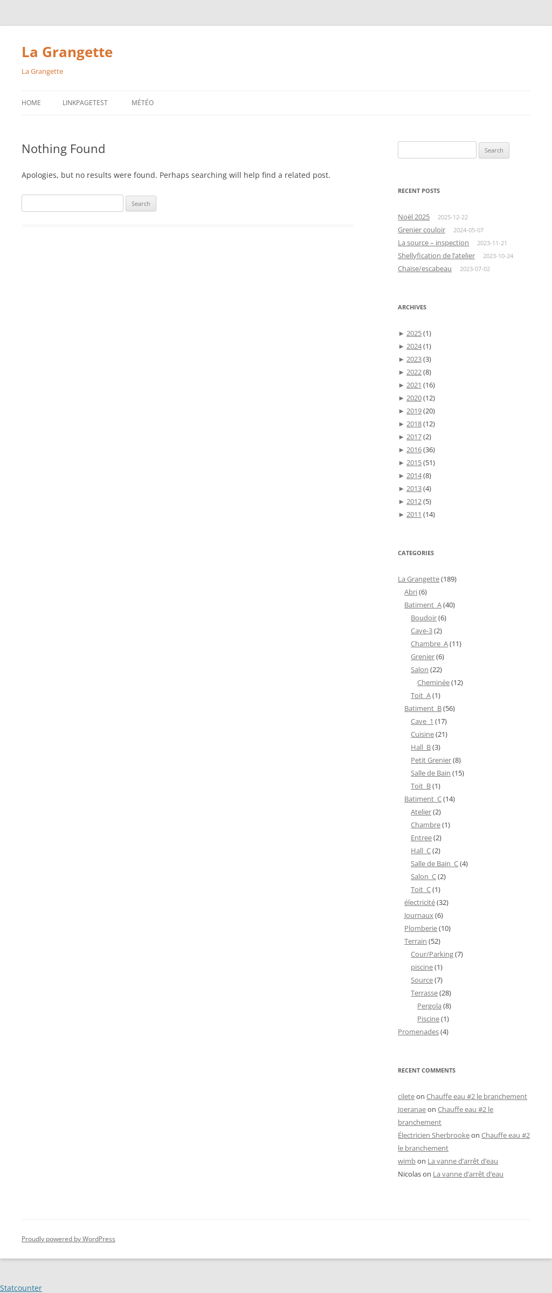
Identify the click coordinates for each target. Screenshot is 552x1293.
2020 (414, 398)
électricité (419, 902)
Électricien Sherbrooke (434, 1135)
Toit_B (421, 786)
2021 (414, 385)
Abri (410, 592)
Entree (421, 837)
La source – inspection (433, 242)
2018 (414, 423)
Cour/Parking (432, 954)
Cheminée (433, 682)
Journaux (418, 915)
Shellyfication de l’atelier (436, 255)
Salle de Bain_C (434, 863)
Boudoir (424, 618)
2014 (414, 475)
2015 (414, 462)
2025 (414, 333)
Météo (143, 102)
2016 (414, 449)
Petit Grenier (431, 760)
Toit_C (421, 889)
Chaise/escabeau (425, 268)
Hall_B (421, 747)
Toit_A (421, 695)
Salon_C (423, 876)
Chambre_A (429, 643)
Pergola (429, 1006)
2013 (414, 488)
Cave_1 (422, 721)
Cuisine (422, 734)
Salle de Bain (431, 773)
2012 (414, 501)
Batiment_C (422, 799)
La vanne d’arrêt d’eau (462, 1161)
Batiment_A (422, 605)
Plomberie (420, 928)
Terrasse (424, 993)
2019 (414, 411)
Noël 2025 (414, 217)
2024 (414, 346)
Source (422, 980)
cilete (406, 1096)
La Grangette (67, 51)
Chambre (425, 824)
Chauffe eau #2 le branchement (476, 1096)
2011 (414, 514)
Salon (420, 669)
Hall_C (421, 850)
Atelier (421, 812)
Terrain (415, 941)
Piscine (428, 1019)
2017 (414, 436)
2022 (414, 372)
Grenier (422, 656)
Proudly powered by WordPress (68, 1238)
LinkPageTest (85, 102)
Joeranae (412, 1109)
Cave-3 (421, 630)
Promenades (418, 1031)
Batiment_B (422, 708)
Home (31, 102)
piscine (422, 967)
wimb (407, 1161)
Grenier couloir (421, 229)
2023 (414, 359)
